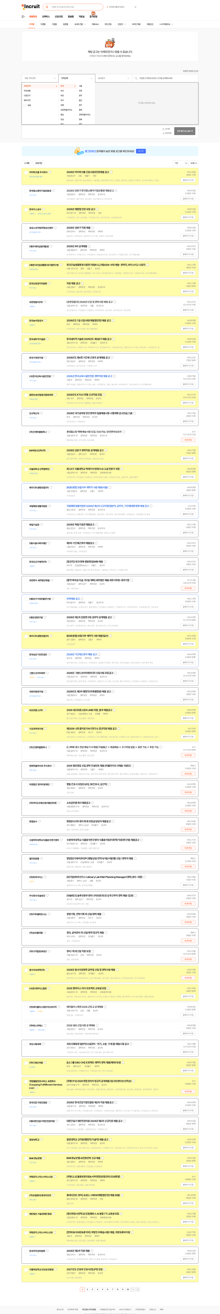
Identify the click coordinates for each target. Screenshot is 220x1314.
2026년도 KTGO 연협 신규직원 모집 (84, 394)
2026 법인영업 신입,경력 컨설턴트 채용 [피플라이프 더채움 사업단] (98, 765)
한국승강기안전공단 (38, 654)
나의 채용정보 (165, 24)
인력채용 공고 (73, 599)
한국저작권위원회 (37, 1251)
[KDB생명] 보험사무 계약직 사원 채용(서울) (87, 487)
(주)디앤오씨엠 (36, 1062)
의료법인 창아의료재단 (39, 784)
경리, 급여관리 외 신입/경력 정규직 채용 (85, 932)
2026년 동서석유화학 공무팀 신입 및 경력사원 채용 (91, 970)
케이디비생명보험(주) (39, 487)
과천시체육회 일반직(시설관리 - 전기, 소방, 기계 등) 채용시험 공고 (98, 1044)
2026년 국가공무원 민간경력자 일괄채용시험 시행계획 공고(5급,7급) (99, 413)
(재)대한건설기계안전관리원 (42, 1121)
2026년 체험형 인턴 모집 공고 (81, 209)
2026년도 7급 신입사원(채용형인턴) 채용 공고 (89, 320)
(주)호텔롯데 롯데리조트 (40, 1195)
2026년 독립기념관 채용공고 (80, 524)
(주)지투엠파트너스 (38, 914)
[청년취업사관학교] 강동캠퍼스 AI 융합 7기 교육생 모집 (93, 1213)
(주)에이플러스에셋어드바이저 (43, 1007)
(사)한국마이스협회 (38, 988)
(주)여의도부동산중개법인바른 (43, 803)
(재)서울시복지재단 (38, 543)
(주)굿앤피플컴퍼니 (38, 432)
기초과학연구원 (36, 728)
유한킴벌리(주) (36, 302)
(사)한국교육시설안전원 (40, 376)
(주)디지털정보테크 (38, 951)
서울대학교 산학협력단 (39, 469)
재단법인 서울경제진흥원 (40, 1213)
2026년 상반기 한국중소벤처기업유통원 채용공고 (90, 190)
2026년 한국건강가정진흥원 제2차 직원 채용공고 (90, 1102)
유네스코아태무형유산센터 (41, 227)
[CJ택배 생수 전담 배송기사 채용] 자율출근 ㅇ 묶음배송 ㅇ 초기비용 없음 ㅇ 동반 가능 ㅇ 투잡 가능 (113, 747)
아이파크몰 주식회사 (38, 172)
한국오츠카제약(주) (38, 561)
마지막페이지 (138, 1289)
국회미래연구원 (36, 691)
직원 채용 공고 (73, 283)
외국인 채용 (136, 24)
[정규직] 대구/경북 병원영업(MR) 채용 (85, 561)
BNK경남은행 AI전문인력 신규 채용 (83, 1158)
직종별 (42, 24)
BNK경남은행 (35, 1158)
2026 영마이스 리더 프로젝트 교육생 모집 (86, 988)
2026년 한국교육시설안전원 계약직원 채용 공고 (89, 376)
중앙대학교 (34, 1139)
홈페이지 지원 (188, 180)
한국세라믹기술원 (37, 339)
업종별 (65, 24)
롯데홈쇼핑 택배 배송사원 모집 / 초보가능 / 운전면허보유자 (94, 432)
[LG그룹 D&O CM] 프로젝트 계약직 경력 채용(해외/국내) (94, 1062)
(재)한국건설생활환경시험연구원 (44, 265)
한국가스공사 (35, 209)
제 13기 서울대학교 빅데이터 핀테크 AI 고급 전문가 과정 (93, 469)
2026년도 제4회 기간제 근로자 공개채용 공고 (88, 357)
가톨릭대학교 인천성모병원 (41, 1269)
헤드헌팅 (108, 24)
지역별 (31, 24)
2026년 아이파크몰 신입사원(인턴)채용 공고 (88, 172)
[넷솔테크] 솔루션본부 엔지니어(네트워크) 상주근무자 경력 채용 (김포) (100, 895)
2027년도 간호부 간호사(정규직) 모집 (85, 1269)
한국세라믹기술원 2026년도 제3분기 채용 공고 (89, 339)
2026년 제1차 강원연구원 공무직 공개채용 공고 (89, 617)
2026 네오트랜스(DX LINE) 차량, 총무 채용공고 (89, 710)
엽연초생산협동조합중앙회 (41, 394)
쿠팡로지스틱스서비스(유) (41, 1176)
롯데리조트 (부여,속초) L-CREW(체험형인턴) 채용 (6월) (93, 1195)
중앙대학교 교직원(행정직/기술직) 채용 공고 (87, 1139)
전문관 (120, 24)
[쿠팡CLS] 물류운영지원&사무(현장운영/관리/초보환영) (93, 1176)
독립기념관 (34, 524)
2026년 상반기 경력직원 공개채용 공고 (85, 450)
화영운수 (33, 821)
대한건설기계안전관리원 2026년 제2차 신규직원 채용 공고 (94, 1121)
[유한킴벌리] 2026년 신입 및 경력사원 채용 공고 (90, 302)
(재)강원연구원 (36, 617)
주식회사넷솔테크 (37, 895)
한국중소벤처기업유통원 (40, 190)
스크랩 (26, 163)
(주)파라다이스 (36, 877)
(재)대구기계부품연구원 (40, 599)
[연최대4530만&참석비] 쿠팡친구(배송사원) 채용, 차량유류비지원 (98, 1232)
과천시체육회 (35, 1044)
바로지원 (188, 440)
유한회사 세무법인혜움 (39, 580)
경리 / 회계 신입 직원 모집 (79, 951)
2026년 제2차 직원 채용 (78, 1251)
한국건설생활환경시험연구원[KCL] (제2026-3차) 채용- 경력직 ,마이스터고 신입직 (106, 265)
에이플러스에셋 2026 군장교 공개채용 (85, 1007)
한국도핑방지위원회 (38, 283)
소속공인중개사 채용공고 (78, 803)
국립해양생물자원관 (38, 506)
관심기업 (38, 163)
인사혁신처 (34, 413)
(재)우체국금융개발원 (39, 246)
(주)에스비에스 (36, 1025)
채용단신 (150, 24)
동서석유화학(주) (37, 970)
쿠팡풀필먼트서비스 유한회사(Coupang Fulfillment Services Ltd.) (45, 1085)
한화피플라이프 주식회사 (40, 765)
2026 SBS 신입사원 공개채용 (81, 1025)
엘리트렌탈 (34, 858)
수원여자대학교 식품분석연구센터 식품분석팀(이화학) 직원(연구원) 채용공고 (103, 840)
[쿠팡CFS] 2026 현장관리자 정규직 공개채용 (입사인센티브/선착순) (99, 1081)
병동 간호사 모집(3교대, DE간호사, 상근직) (87, 784)
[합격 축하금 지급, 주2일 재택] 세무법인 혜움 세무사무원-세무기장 (98, 580)
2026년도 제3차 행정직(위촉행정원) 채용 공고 (89, 691)
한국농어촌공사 (36, 320)
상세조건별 (78, 24)
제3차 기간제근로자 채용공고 (80, 543)
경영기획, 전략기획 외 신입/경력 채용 (84, 914)
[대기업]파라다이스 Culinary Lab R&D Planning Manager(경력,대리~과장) (104, 877)
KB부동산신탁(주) (37, 450)
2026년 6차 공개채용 (77, 246)
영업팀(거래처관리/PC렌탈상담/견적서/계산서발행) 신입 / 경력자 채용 (100, 858)
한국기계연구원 (36, 357)
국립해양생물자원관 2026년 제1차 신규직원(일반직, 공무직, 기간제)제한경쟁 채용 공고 (108, 506)
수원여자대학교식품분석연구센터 (44, 840)
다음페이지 (132, 1289)
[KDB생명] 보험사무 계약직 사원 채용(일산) (87, 636)
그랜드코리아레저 (37, 673)
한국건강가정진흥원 (38, 1102)
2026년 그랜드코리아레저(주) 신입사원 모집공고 (90, 673)
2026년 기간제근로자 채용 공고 (82, 654)
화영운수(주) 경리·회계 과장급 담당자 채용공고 (89, 821)
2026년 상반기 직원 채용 (78, 227)
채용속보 (95, 24)
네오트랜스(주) (36, 710)
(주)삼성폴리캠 (36, 932)
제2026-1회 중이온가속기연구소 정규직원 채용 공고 (92, 728)
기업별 (54, 24)
